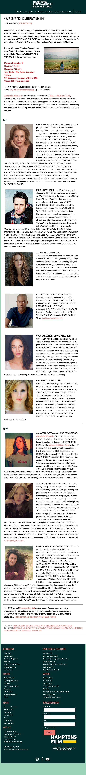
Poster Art (7, 689)
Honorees (7, 683)
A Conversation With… (11, 686)
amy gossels (17, 628)
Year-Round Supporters (51, 686)
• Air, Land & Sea (49, 694)
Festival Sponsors (10, 667)
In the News (8, 721)
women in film (36, 630)
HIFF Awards (8, 656)
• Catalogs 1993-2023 (11, 681)
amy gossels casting (30, 628)
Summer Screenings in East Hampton (55, 659)
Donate (45, 689)
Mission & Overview (10, 707)
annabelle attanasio (45, 628)
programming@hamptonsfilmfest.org (16, 749)
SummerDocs (8, 692)
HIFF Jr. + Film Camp (50, 656)
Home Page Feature (52, 625)
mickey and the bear (76, 628)
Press (6, 718)
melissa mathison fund (60, 628)
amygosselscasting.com (14, 540)
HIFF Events (29, 625)
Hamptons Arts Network (51, 670)
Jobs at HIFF (8, 715)
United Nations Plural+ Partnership (54, 664)
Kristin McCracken (25, 23)
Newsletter (7, 712)
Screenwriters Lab (27, 608)
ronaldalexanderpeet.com (52, 318)
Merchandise (8, 670)
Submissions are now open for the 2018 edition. (35, 617)
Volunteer (7, 661)
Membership (47, 681)
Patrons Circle (48, 678)
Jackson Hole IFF (49, 667)
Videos (6, 697)
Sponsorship (47, 683)
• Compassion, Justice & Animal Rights (56, 692)
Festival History (9, 678)
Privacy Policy (8, 723)
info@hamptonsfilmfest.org (13, 742)
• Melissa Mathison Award (51, 697)
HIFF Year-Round (39, 625)
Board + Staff (8, 710)
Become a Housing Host (12, 664)
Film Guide (7, 653)
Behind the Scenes (19, 625)
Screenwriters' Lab (24, 630)
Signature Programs (10, 659)
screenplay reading (11, 630)
